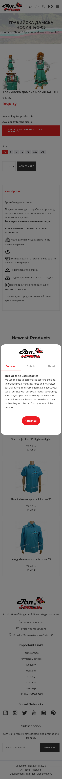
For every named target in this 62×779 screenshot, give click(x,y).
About (51, 366)
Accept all (31, 421)
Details (31, 366)
